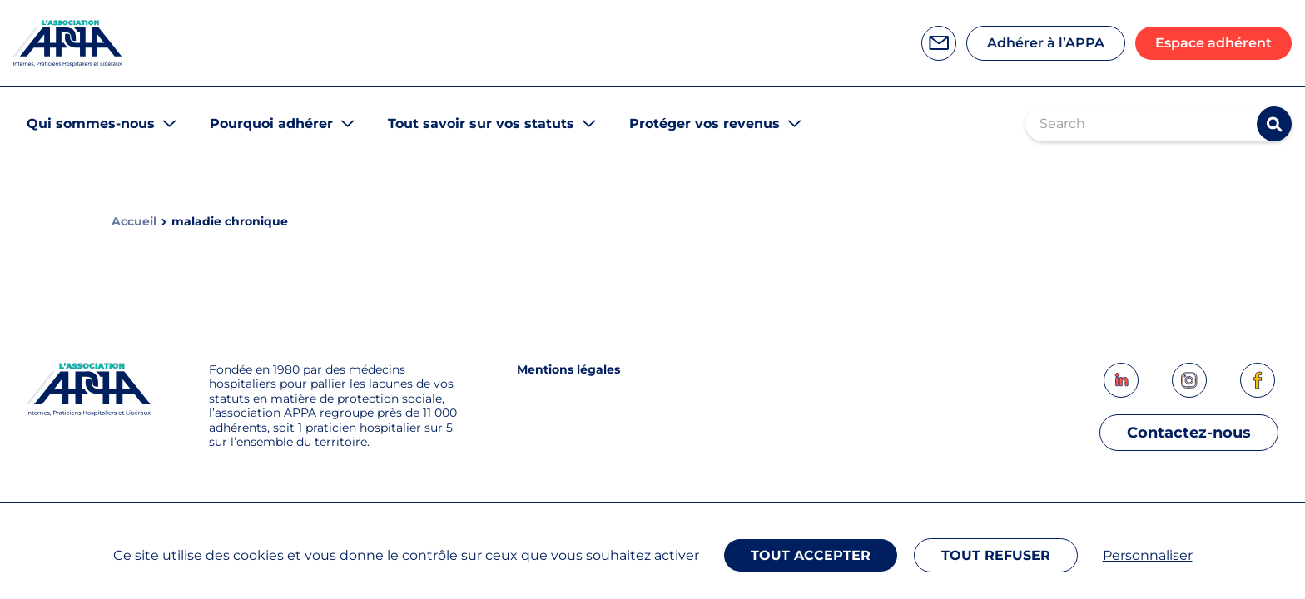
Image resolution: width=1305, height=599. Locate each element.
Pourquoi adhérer (271, 123)
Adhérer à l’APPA (1045, 43)
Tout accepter (811, 555)
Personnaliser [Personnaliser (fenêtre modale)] (1148, 555)
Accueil (134, 222)
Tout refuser (995, 555)
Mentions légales (568, 369)
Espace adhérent (1213, 43)
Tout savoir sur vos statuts (481, 123)
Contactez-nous (1189, 432)
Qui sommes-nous (91, 123)
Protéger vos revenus (704, 123)
